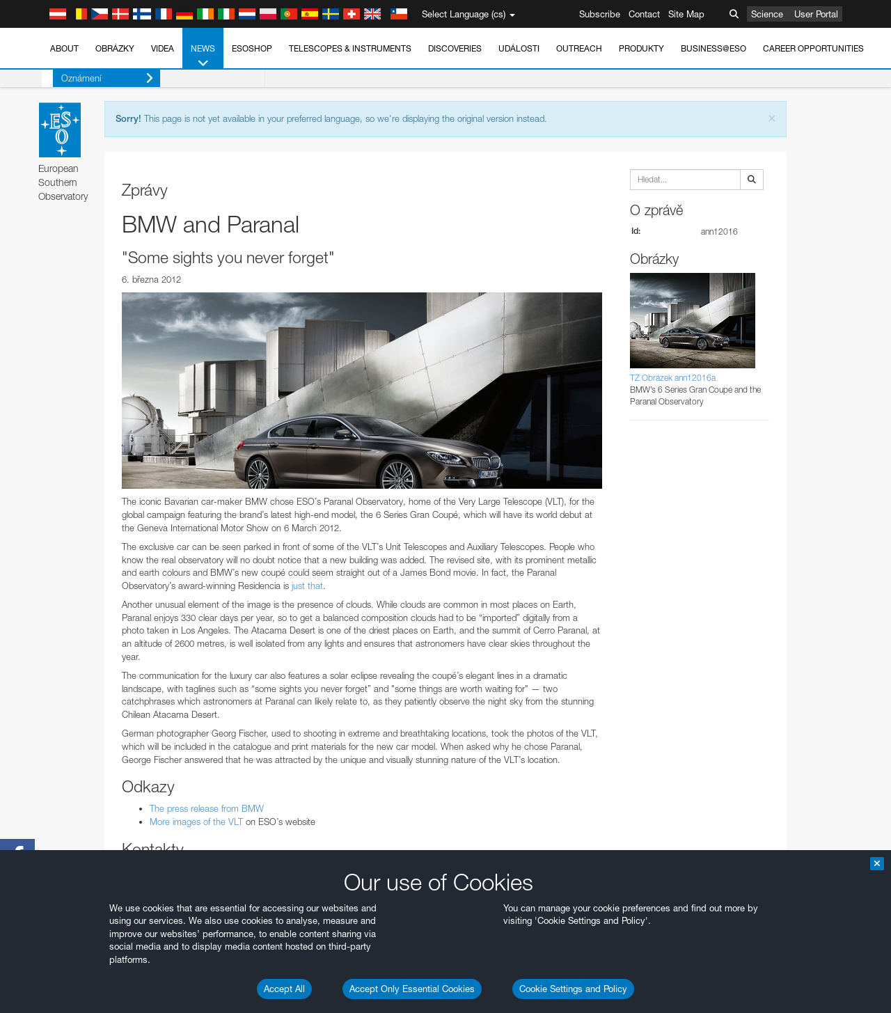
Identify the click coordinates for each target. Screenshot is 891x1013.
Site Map (686, 13)
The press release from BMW (207, 808)
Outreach (579, 48)
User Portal (816, 13)
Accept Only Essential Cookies (412, 988)
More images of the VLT (196, 821)
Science (767, 13)
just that (307, 585)
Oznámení (96, 78)
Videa (162, 48)
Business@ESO (713, 48)
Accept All (284, 988)
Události (518, 48)
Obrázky (114, 48)
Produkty (641, 48)
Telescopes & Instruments (350, 48)
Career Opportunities (813, 48)
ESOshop (252, 48)
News (202, 56)
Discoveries (455, 48)
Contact (644, 13)
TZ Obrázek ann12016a (673, 377)
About (64, 48)
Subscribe (599, 13)
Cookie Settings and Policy (573, 988)
